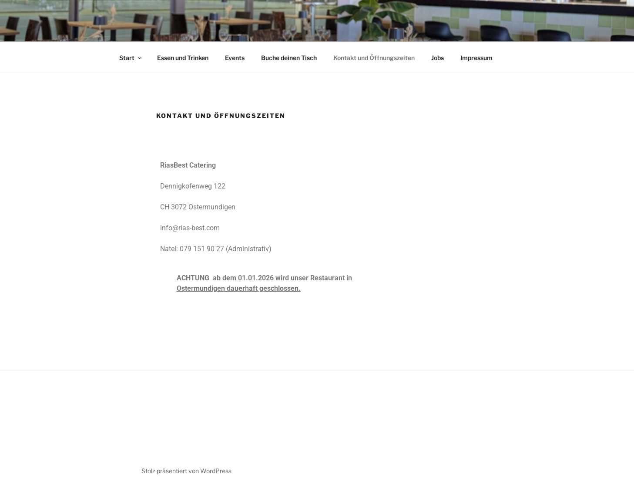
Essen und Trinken (182, 57)
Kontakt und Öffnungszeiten (374, 57)
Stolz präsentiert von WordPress (186, 470)
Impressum (476, 57)
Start (131, 57)
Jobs (437, 57)
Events (235, 57)
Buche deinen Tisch (289, 57)
